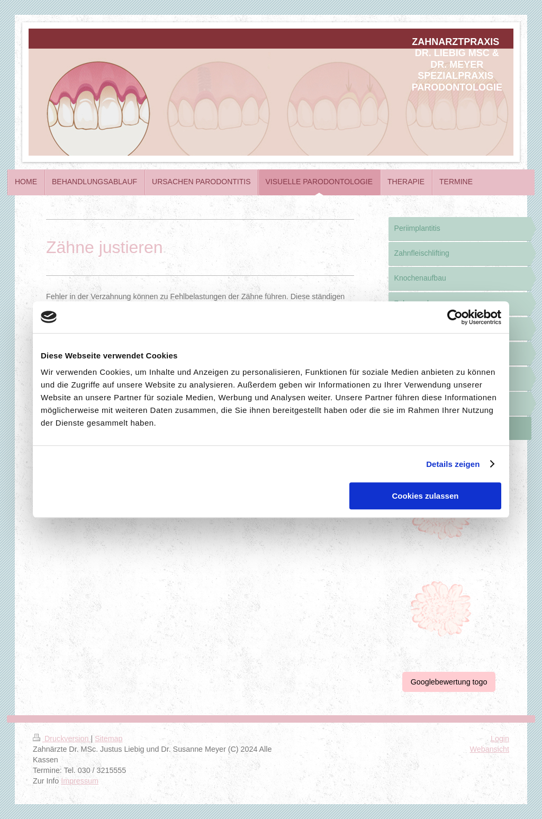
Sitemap (108, 738)
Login (500, 738)
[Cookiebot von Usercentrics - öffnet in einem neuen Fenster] (455, 317)
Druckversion (62, 738)
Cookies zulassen (425, 495)
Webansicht (489, 749)
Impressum (79, 781)
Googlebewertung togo (449, 682)
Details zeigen (453, 464)
